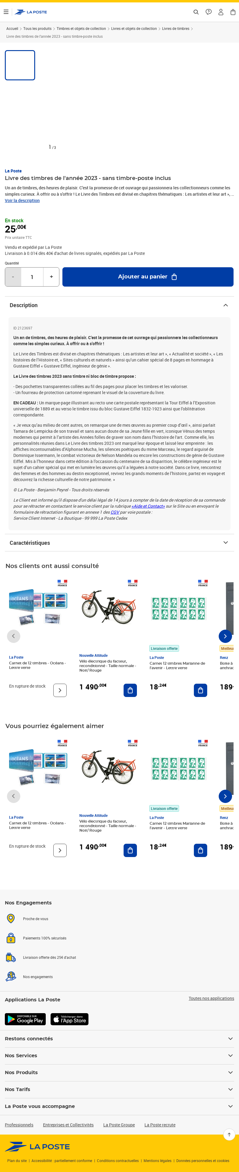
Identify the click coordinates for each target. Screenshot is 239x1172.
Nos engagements (38, 976)
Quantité (12, 263)
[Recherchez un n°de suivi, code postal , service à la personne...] (196, 12)
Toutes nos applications (211, 998)
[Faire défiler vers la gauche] (13, 636)
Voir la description (22, 200)
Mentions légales (157, 1160)
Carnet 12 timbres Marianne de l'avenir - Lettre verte (177, 666)
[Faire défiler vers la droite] (225, 636)
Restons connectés (119, 1038)
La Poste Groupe (119, 1125)
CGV (115, 512)
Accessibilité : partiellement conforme (62, 1160)
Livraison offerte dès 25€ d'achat (49, 957)
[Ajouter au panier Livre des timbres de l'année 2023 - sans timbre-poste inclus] (148, 277)
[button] (221, 12)
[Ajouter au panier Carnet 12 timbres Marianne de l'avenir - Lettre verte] (200, 690)
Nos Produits (119, 1072)
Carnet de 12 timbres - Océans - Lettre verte (37, 665)
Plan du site (17, 1160)
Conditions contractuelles (118, 1160)
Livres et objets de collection (134, 28)
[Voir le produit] (60, 690)
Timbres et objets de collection (81, 28)
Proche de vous (35, 918)
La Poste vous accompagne (119, 1106)
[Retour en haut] (229, 1135)
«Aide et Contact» (148, 506)
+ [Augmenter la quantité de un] (51, 277)
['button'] (31, 12)
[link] (37, 1146)
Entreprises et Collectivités (68, 1125)
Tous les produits (37, 28)
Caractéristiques (119, 542)
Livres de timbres (175, 28)
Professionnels (19, 1125)
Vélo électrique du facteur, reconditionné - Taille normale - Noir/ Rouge (107, 666)
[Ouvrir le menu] (6, 12)
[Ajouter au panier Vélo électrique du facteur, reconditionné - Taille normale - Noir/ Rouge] (130, 690)
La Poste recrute (159, 1125)
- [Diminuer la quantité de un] (13, 277)
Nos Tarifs (119, 1089)
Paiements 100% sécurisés (44, 938)
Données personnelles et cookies (202, 1160)
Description (119, 305)
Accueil (12, 28)
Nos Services (119, 1055)
